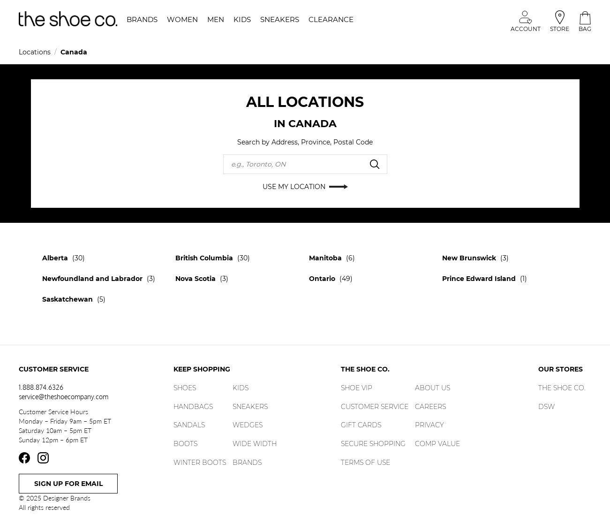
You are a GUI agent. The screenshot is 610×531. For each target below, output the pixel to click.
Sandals (189, 425)
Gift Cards (361, 425)
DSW (546, 406)
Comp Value (437, 444)
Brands (247, 462)
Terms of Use (365, 462)
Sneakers (250, 406)
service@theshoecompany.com (63, 397)
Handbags (193, 406)
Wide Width (255, 444)
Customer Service (374, 406)
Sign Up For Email (68, 483)
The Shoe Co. (562, 388)
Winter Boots (199, 462)
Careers (430, 406)
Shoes (184, 388)
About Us (432, 388)
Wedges (248, 425)
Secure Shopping (373, 444)
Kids (241, 388)
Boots (185, 444)
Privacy (429, 425)
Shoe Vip (356, 388)
